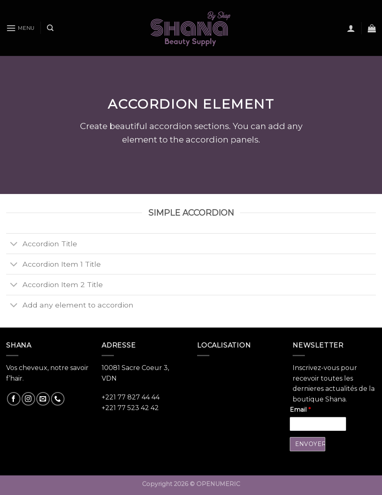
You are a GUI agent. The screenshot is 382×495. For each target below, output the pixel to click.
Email (300, 409)
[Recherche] (50, 28)
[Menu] (20, 28)
